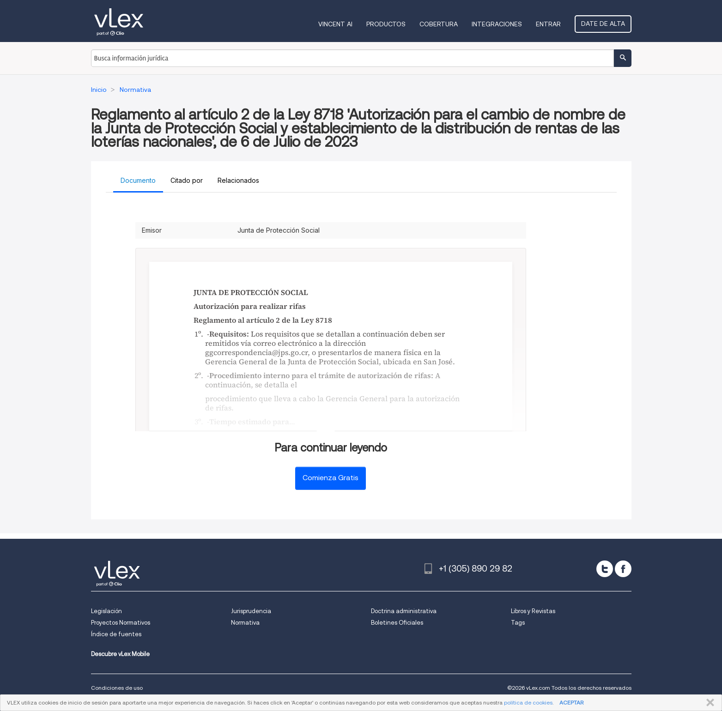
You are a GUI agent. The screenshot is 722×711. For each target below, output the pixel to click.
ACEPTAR (571, 702)
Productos (386, 24)
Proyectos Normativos (120, 622)
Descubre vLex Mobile (120, 654)
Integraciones (497, 24)
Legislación (106, 611)
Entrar (548, 24)
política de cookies (528, 702)
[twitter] (604, 568)
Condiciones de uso (117, 688)
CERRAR (708, 702)
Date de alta (603, 23)
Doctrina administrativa (404, 611)
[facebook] (623, 568)
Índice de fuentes (116, 634)
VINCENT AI (335, 24)
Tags (518, 622)
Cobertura (438, 24)
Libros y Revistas (533, 611)
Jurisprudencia (251, 611)
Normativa (245, 622)
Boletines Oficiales (397, 622)
